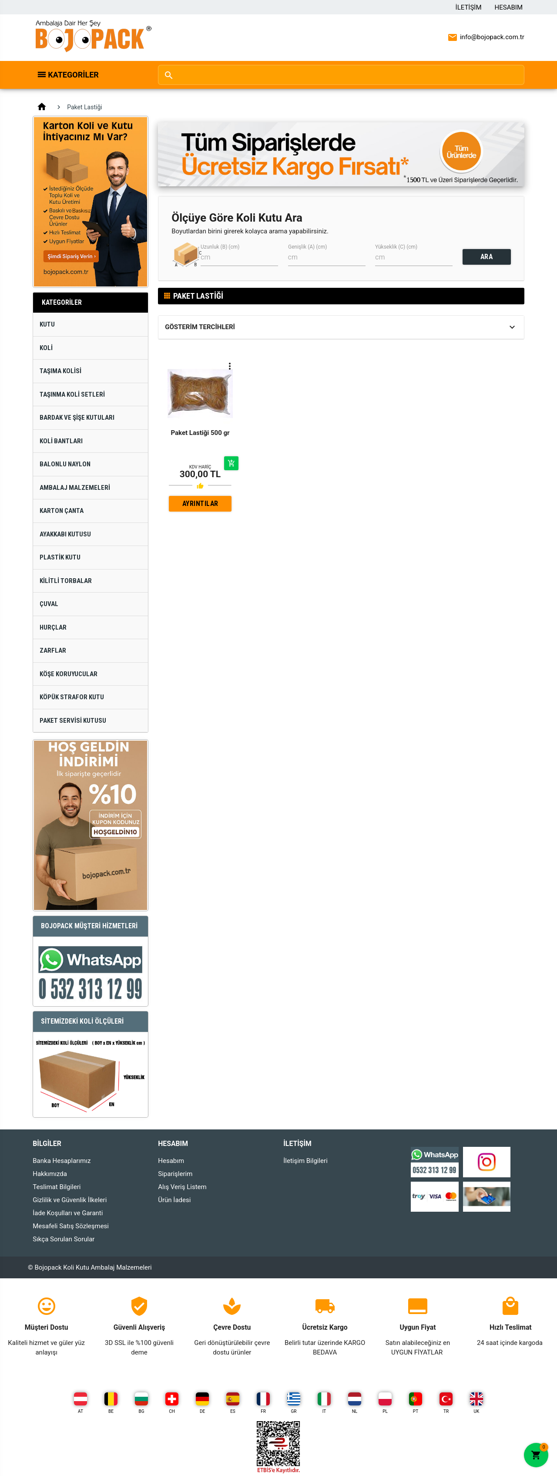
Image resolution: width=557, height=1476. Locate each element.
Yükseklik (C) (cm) (396, 247)
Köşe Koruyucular (68, 674)
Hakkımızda (50, 1174)
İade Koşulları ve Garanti (68, 1213)
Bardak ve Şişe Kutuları (77, 417)
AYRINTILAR (200, 503)
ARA (486, 257)
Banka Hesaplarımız (62, 1161)
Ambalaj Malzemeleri (75, 488)
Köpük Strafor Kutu (72, 697)
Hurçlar (53, 627)
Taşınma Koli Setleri (72, 394)
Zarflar (53, 650)
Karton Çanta (62, 511)
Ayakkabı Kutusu (65, 534)
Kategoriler (73, 74)
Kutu (47, 324)
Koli (46, 348)
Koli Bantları (61, 441)
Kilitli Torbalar (66, 581)
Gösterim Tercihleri (200, 327)
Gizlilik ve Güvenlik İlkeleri (70, 1200)
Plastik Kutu (60, 557)
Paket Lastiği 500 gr (200, 433)
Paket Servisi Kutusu (73, 721)
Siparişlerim (175, 1174)
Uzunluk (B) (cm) (220, 247)
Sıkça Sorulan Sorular (63, 1239)
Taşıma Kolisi (60, 371)
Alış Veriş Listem (182, 1187)
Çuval (49, 604)
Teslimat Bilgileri (57, 1187)
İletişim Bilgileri (305, 1161)
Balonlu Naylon (65, 464)
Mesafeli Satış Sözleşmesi (71, 1226)
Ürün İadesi (174, 1200)
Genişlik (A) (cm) (307, 247)
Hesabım (509, 7)
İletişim (469, 7)
